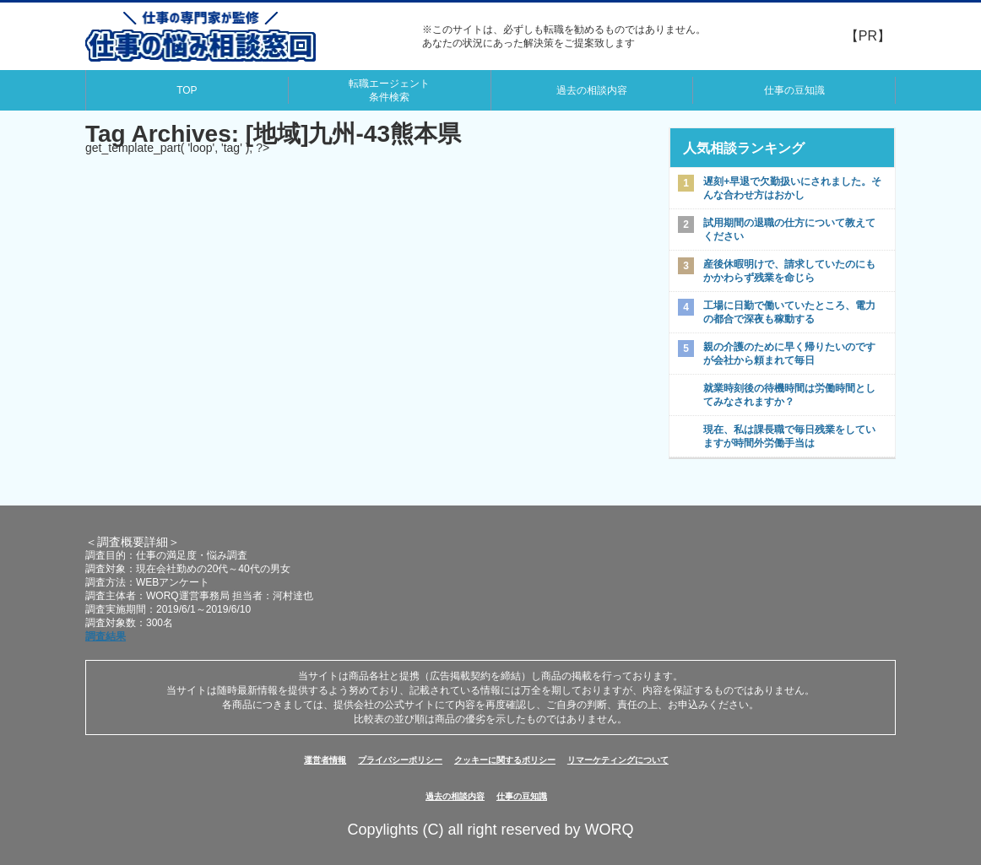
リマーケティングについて (618, 760)
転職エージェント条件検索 (389, 90)
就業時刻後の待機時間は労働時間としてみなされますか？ (789, 395)
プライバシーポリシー (400, 760)
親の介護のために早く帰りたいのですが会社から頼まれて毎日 (789, 353)
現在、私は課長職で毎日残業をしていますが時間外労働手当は (789, 436)
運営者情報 (325, 760)
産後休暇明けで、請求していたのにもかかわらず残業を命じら (789, 271)
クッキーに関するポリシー (505, 760)
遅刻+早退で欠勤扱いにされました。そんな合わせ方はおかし (792, 188)
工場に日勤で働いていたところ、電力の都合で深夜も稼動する (789, 312)
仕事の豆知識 (794, 90)
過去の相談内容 (591, 90)
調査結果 (105, 636)
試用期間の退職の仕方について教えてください (789, 229)
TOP (186, 90)
